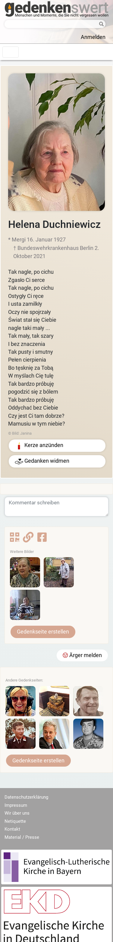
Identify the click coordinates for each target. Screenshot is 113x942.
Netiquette (15, 821)
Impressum (16, 805)
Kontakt (12, 829)
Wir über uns (17, 813)
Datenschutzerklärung (26, 797)
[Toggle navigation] (10, 52)
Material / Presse (22, 837)
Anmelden (93, 37)
